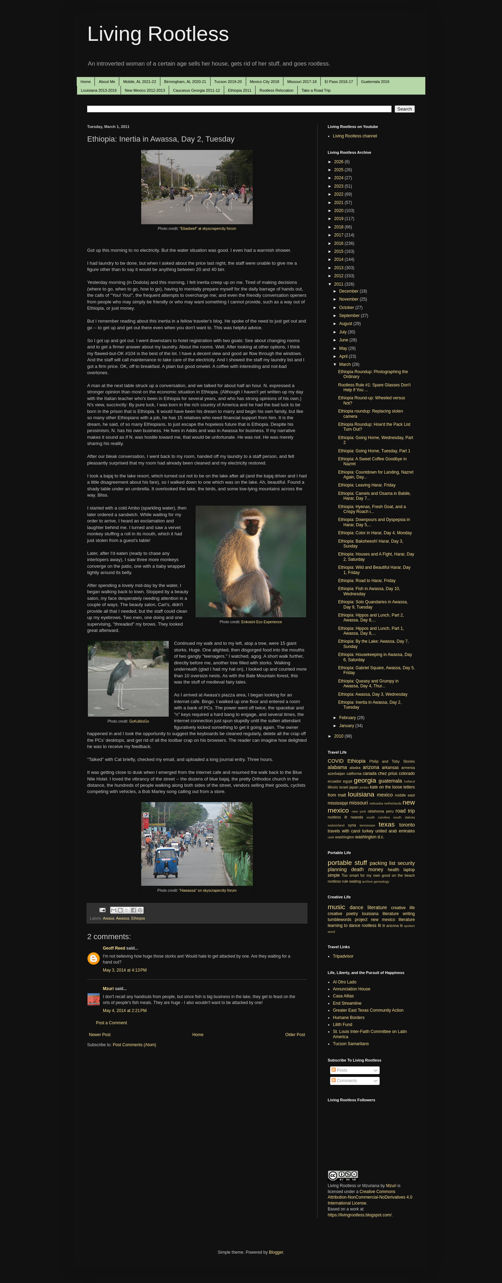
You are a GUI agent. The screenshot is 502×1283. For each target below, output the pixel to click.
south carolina (378, 817)
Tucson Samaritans (351, 1043)
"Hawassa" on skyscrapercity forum (208, 890)
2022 (339, 194)
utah (331, 837)
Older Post (295, 1034)
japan (353, 787)
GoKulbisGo (139, 721)
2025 (339, 169)
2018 (339, 227)
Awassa (122, 918)
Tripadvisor (343, 956)
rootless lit (337, 817)
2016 (339, 243)
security (406, 863)
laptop (409, 869)
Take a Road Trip (316, 90)
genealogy (381, 881)
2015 (339, 251)
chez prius (387, 773)
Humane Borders (349, 1017)
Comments (344, 1080)
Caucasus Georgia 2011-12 (196, 90)
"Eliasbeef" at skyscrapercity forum (208, 228)
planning (337, 869)
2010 (339, 736)
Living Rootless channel (355, 136)
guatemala (390, 781)
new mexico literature (393, 919)
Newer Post (100, 1034)
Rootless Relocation (276, 90)
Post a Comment (111, 1022)
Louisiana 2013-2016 (99, 90)
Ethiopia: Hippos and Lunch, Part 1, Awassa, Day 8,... (371, 631)
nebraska (376, 803)
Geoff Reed (114, 948)
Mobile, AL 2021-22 (139, 82)
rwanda (357, 817)
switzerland (336, 825)
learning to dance (344, 925)
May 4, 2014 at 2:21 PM (125, 1010)
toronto (407, 825)
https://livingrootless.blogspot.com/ (359, 1215)
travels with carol (344, 831)
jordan (364, 787)
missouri (358, 803)
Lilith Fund (342, 1024)
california (354, 773)
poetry (352, 913)
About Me (107, 82)
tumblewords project (347, 919)
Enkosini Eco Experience (261, 622)
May (343, 348)
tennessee (367, 825)
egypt (347, 781)
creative (335, 913)
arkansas (390, 767)
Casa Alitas (343, 996)
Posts (339, 1070)
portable (340, 862)
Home (86, 82)
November (349, 299)
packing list (383, 863)
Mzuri (108, 988)
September (350, 315)
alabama (337, 767)
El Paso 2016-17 (339, 82)
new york (359, 811)
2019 (339, 218)
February (348, 717)
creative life (403, 907)
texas (387, 824)
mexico (385, 795)
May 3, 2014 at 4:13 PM (125, 970)
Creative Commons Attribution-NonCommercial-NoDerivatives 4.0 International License (370, 1197)
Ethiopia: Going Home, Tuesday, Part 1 (374, 450)
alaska (355, 767)
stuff (361, 862)
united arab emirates (395, 831)
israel (343, 787)
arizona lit (394, 925)
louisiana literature (380, 913)
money (375, 869)
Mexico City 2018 (264, 82)
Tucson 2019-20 (228, 82)
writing (409, 913)
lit (383, 925)
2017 (339, 235)
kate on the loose (386, 787)
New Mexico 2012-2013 (145, 90)
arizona (371, 767)
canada (369, 773)
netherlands (393, 803)
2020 (339, 210)
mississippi (338, 803)
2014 (339, 259)
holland (409, 781)
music (336, 907)
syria (352, 825)
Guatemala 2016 (375, 82)
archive (367, 881)
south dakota (404, 817)
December (349, 291)
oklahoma (376, 811)
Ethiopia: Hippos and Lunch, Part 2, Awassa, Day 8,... (371, 617)
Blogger (276, 1252)
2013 (339, 267)
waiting (355, 881)
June (344, 340)
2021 (339, 202)
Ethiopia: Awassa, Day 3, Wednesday (373, 694)
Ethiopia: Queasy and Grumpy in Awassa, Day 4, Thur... (368, 683)
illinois (333, 787)
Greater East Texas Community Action (368, 1010)
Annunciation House (351, 989)
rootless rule (338, 881)
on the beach (403, 875)
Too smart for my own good (366, 875)
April (344, 356)
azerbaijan (336, 773)
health (393, 869)
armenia (408, 767)
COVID (336, 761)
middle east (405, 795)
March (345, 364)
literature (377, 907)
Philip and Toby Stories (392, 761)
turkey (368, 831)
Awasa (108, 918)
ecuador (334, 781)
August (346, 323)
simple (334, 875)
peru (390, 811)
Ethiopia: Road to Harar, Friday (367, 580)
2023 (339, 186)
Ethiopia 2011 (239, 90)
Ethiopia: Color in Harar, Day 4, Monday (375, 532)
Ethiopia (138, 918)
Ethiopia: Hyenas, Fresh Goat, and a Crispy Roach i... (372, 509)
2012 (339, 275)
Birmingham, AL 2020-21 (185, 82)
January (347, 725)
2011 (339, 284)
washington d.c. (369, 837)
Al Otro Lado (344, 982)
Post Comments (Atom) (134, 1044)
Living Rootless (158, 33)
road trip (405, 811)
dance (356, 907)
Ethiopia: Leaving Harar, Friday (367, 485)
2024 (339, 177)
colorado (407, 773)
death (357, 869)
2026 (339, 161)
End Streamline (347, 1003)
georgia (365, 780)
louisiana (361, 794)
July (343, 332)
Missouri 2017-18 (302, 82)
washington (344, 837)
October (347, 307)
